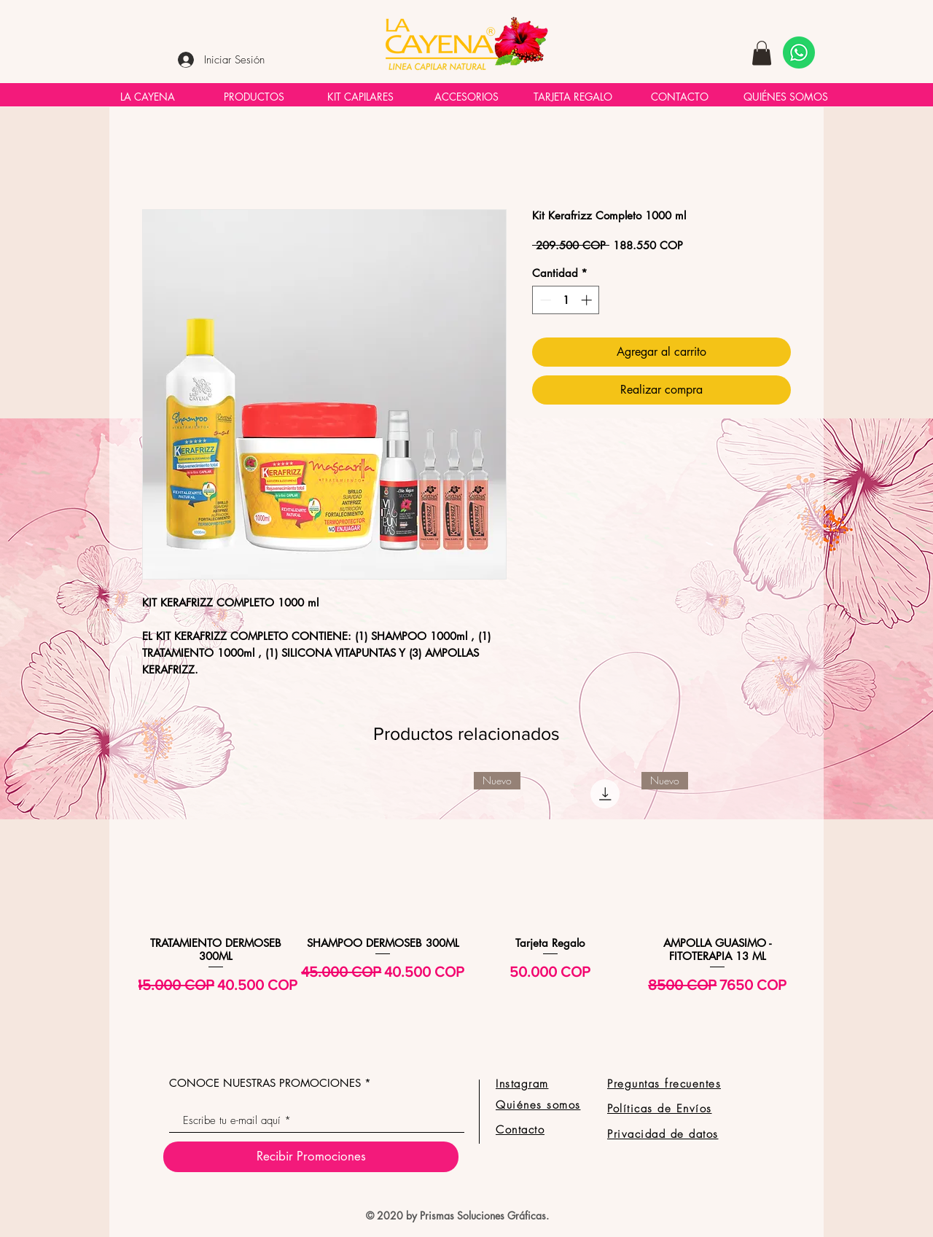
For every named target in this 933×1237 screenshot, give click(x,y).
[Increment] (588, 299)
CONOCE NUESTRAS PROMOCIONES (265, 1082)
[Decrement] (544, 299)
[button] (762, 53)
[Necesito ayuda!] (798, 52)
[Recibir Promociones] (310, 1157)
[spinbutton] (566, 299)
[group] (466, 902)
